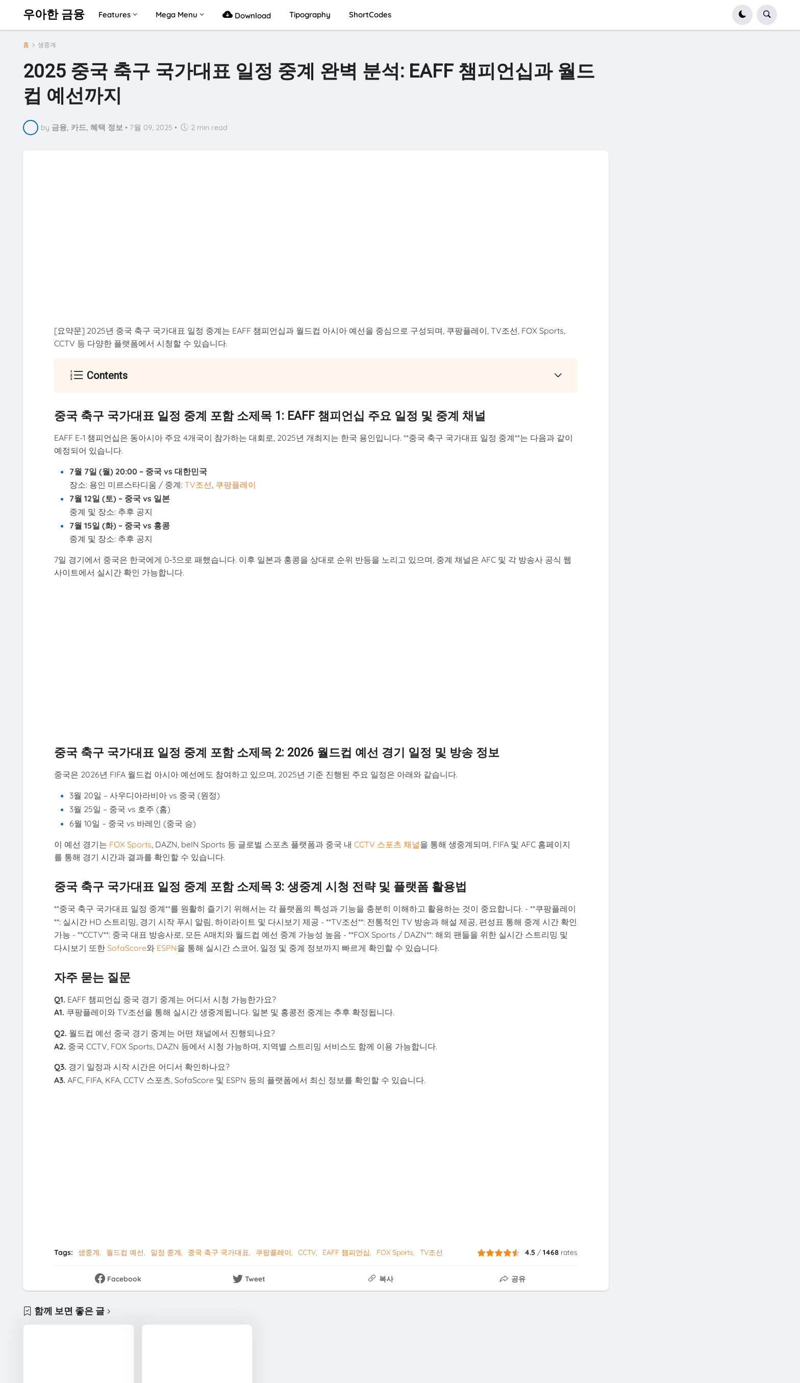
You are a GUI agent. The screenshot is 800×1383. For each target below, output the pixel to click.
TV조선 (198, 485)
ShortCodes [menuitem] (370, 14)
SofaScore (126, 948)
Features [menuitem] (114, 14)
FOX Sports (130, 844)
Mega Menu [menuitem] (176, 14)
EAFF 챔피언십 (346, 1252)
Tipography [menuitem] (310, 14)
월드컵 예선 (125, 1252)
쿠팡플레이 (235, 485)
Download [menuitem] (246, 14)
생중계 (47, 45)
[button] (742, 15)
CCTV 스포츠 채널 (387, 844)
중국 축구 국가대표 (218, 1252)
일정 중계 (166, 1252)
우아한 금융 (54, 14)
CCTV (307, 1252)
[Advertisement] (316, 253)
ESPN (167, 948)
